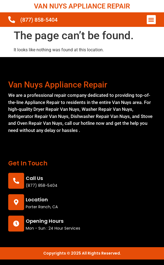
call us (34, 178)
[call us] (16, 181)
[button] (151, 19)
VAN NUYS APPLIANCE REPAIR (82, 6)
